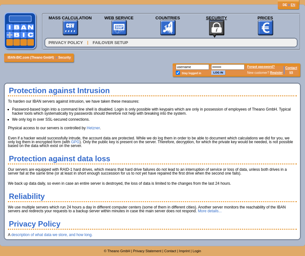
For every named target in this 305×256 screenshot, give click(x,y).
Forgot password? (261, 66)
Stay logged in (191, 73)
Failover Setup (110, 42)
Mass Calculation (70, 18)
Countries (168, 18)
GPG (75, 142)
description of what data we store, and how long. (52, 235)
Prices (265, 18)
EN (293, 5)
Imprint (184, 251)
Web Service (118, 18)
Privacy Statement (147, 251)
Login (197, 251)
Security (216, 18)
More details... (210, 211)
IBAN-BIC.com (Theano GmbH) (31, 57)
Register (276, 72)
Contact (291, 68)
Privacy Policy (65, 42)
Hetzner (93, 128)
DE (285, 5)
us (291, 72)
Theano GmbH (118, 251)
